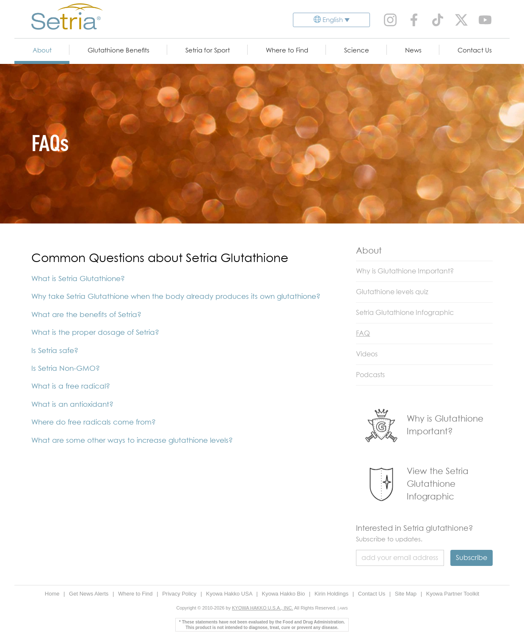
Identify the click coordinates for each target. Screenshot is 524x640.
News (413, 50)
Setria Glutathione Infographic (405, 312)
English (333, 20)
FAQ (363, 333)
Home (53, 593)
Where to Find (287, 50)
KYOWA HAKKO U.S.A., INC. (262, 607)
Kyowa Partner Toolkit (453, 593)
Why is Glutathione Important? (405, 271)
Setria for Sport (207, 50)
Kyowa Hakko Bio (284, 593)
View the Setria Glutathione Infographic (438, 484)
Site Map (406, 593)
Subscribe (471, 557)
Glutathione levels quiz (392, 292)
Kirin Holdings (332, 593)
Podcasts (370, 375)
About (42, 50)
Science (356, 50)
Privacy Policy (180, 593)
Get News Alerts (89, 593)
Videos (367, 354)
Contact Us (475, 50)
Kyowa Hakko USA (230, 593)
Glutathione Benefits (118, 50)
